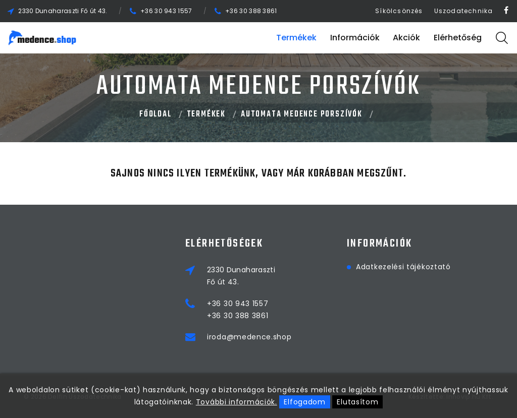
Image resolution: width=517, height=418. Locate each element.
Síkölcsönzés (399, 11)
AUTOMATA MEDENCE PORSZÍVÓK (302, 114)
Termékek (296, 37)
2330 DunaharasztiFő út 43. (241, 276)
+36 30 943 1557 (166, 11)
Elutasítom (357, 402)
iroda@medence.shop (249, 337)
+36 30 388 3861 (251, 11)
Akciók (406, 37)
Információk (355, 37)
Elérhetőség (458, 37)
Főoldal (155, 114)
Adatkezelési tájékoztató (403, 267)
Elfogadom (304, 402)
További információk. (236, 402)
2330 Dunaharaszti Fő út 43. (62, 11)
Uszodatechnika (463, 11)
